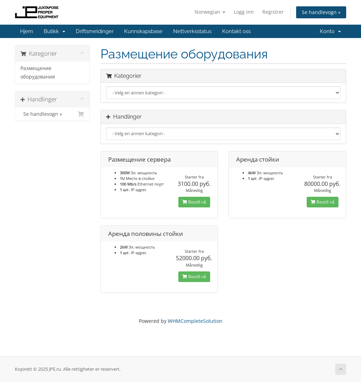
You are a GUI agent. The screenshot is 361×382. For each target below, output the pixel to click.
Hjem (26, 31)
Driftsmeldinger (95, 31)
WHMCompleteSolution (195, 321)
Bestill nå (194, 202)
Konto (330, 31)
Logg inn (244, 11)
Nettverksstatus (192, 31)
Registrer (273, 11)
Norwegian (210, 11)
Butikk (54, 31)
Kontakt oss (236, 31)
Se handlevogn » (321, 12)
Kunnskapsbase (143, 31)
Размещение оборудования (37, 72)
